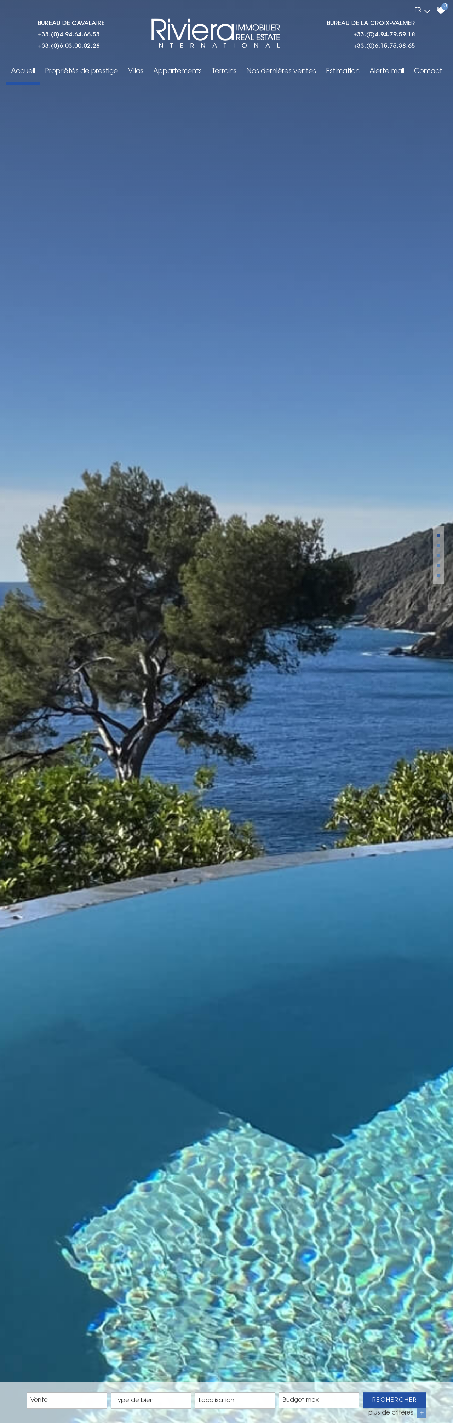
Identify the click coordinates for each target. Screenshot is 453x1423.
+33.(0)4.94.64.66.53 (69, 35)
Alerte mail (386, 71)
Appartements (177, 71)
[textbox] (151, 1401)
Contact (428, 71)
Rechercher (394, 1401)
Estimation (343, 71)
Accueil (23, 71)
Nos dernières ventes (281, 71)
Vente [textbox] (39, 1401)
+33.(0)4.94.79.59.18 (384, 35)
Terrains (224, 71)
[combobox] (67, 1401)
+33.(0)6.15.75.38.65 (384, 46)
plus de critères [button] (397, 1414)
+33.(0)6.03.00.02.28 (69, 46)
